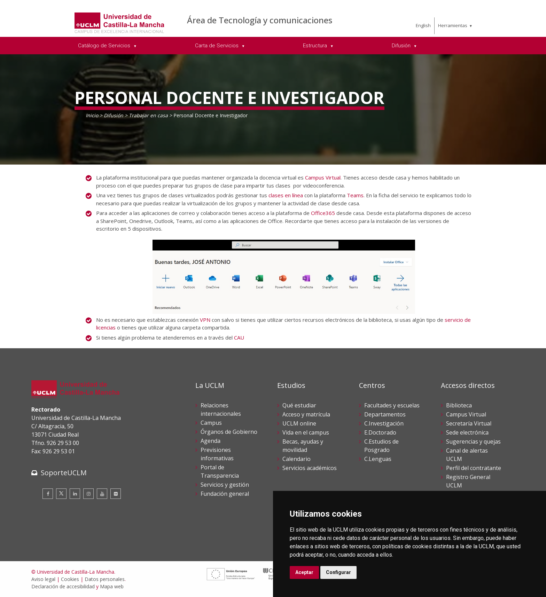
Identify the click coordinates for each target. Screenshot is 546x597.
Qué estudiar (299, 405)
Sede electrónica (467, 432)
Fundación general (225, 494)
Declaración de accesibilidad (63, 586)
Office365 (323, 212)
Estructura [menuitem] (315, 45)
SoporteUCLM (64, 472)
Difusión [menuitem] (402, 45)
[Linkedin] (75, 493)
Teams (355, 195)
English (423, 25)
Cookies (70, 579)
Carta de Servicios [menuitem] (217, 45)
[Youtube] (102, 493)
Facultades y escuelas (392, 405)
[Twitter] (61, 493)
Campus (211, 423)
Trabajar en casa (148, 115)
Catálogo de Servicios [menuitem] (105, 45)
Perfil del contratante (473, 468)
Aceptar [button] (304, 572)
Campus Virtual (323, 177)
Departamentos (385, 414)
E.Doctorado (380, 432)
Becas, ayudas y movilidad (302, 446)
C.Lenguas (377, 459)
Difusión (113, 115)
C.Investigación (384, 423)
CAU (239, 337)
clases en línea (285, 195)
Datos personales (105, 579)
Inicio (92, 115)
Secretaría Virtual (468, 423)
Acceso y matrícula (306, 414)
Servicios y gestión (225, 484)
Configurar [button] (338, 572)
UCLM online (299, 423)
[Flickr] (115, 493)
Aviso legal (43, 579)
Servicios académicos (309, 468)
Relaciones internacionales (221, 409)
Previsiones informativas (217, 454)
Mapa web (112, 586)
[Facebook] (47, 493)
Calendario (296, 459)
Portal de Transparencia (220, 471)
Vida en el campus (305, 432)
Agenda (210, 441)
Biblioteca (459, 405)
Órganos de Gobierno (229, 432)
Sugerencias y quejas (473, 441)
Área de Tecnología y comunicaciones (259, 20)
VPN (205, 319)
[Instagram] (88, 493)
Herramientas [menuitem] (452, 25)
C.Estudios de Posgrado (381, 446)
